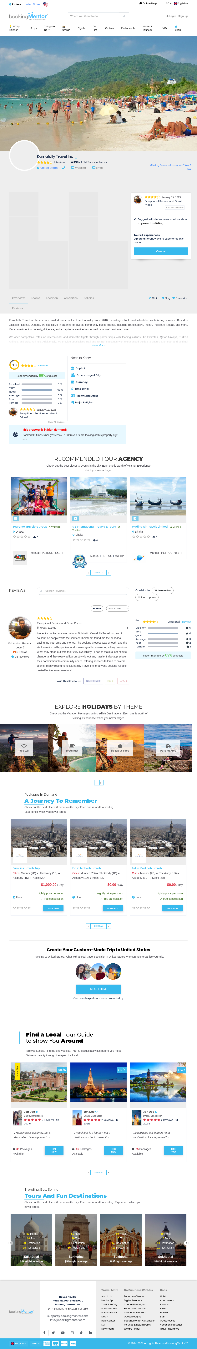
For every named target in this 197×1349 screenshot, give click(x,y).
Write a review (162, 590)
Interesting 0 (93, 680)
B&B (162, 1316)
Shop (178, 28)
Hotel (163, 1296)
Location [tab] (52, 298)
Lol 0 (110, 680)
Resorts (164, 1304)
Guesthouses (167, 1320)
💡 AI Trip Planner (14, 28)
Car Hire (95, 28)
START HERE (98, 989)
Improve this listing (151, 223)
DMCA (104, 1316)
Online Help (148, 3)
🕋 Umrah (66, 28)
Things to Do (49, 28)
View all (161, 251)
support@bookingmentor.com (67, 1316)
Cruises (109, 28)
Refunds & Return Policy (137, 1324)
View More (98, 345)
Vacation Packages (171, 1324)
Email (99, 168)
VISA (165, 28)
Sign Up (183, 16)
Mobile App (107, 1300)
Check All (98, 572)
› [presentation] (108, 572)
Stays (34, 28)
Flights (81, 28)
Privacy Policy (109, 1308)
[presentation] (10, 1243)
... (187, 28)
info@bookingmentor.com (67, 1320)
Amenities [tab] (71, 298)
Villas (163, 1308)
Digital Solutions (133, 1300)
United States (32, 4)
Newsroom (107, 1328)
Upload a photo (147, 597)
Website (80, 168)
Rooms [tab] (35, 298)
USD (167, 3)
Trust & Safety (109, 1304)
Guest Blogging (132, 1316)
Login (171, 16)
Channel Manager (134, 1304)
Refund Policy (109, 1312)
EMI (103, 1324)
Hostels (164, 1312)
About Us (106, 1296)
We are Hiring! (132, 1328)
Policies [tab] (89, 298)
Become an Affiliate (135, 1308)
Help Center (108, 1320)
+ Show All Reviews (175, 207)
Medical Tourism (147, 28)
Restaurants (128, 28)
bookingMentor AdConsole (139, 1320)
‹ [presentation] (88, 572)
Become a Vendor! (134, 1296)
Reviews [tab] (17, 308)
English (181, 3)
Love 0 (123, 680)
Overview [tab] (18, 298)
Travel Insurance (169, 1328)
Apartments (167, 1300)
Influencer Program (135, 1312)
